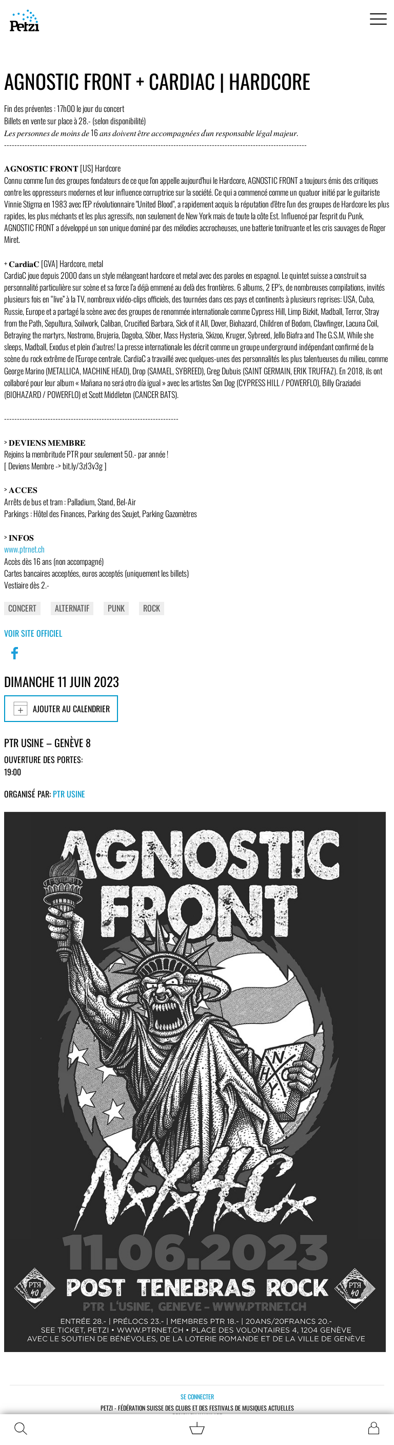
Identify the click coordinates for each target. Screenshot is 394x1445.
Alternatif (72, 608)
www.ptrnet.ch (24, 549)
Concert (22, 608)
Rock (151, 608)
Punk (116, 608)
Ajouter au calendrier (61, 708)
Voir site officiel (33, 633)
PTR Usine (69, 794)
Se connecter (197, 1396)
